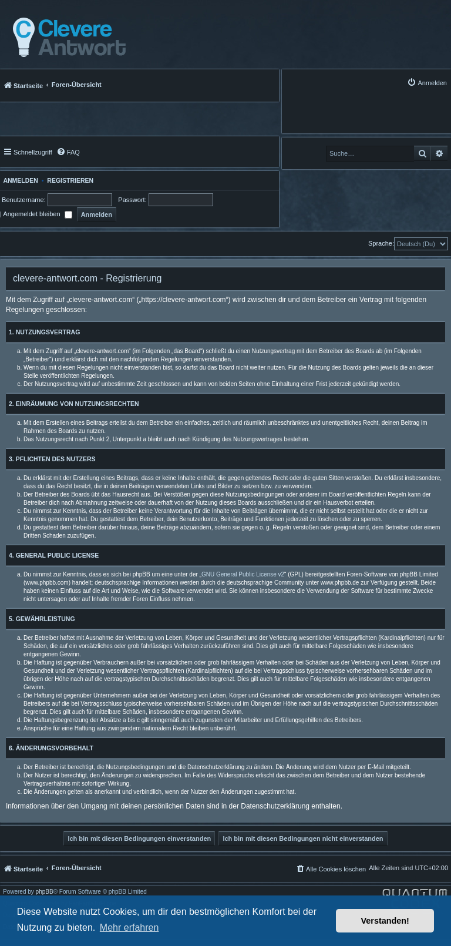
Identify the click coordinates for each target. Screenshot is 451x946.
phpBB (44, 892)
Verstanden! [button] (385, 920)
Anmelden (19, 180)
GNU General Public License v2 (242, 574)
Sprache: (381, 243)
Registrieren (70, 180)
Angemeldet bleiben (37, 213)
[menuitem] (427, 82)
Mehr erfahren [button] (129, 927)
